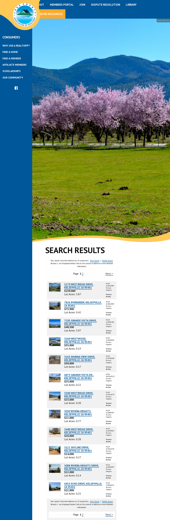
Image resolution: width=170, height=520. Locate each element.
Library (131, 4)
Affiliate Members (14, 64)
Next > (109, 273)
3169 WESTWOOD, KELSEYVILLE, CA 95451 (78, 340)
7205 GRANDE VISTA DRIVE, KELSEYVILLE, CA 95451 (80, 322)
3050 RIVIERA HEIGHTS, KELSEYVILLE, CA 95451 (78, 412)
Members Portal (62, 4)
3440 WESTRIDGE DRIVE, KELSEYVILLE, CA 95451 (78, 431)
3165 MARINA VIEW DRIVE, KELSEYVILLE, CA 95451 (79, 358)
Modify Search (107, 260)
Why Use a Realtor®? (16, 45)
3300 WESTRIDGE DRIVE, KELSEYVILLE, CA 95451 (78, 394)
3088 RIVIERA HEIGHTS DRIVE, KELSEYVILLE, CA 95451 (81, 467)
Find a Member (11, 58)
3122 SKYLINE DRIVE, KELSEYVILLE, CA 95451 (78, 449)
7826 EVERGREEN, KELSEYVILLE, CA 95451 (83, 304)
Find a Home (10, 52)
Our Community (12, 77)
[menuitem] (16, 45)
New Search (94, 260)
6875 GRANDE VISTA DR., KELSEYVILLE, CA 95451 (79, 376)
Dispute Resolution (105, 4)
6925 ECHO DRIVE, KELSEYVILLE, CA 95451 (83, 485)
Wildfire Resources (49, 14)
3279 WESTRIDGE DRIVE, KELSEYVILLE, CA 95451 (78, 286)
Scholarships (11, 71)
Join (82, 4)
